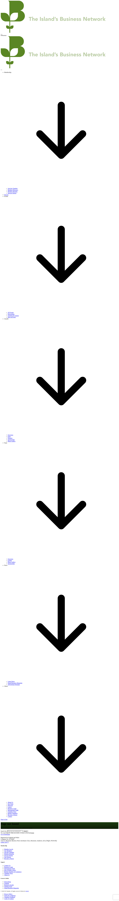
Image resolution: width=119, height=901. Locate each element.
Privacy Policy (8, 894)
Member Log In (8, 849)
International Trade (13, 810)
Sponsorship (11, 439)
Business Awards (9, 885)
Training (6, 883)
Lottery (10, 807)
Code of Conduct (9, 899)
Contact (10, 816)
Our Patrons (7, 857)
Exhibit (10, 560)
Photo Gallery (11, 441)
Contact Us (7, 865)
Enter (9, 436)
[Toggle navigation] (1, 34)
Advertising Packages (14, 684)
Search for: (4, 831)
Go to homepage (5, 834)
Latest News (11, 681)
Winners (10, 438)
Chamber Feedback (9, 897)
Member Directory (13, 190)
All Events (11, 312)
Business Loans (12, 808)
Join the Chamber (13, 188)
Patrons (6, 195)
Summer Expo (8, 886)
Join (6, 819)
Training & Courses (13, 315)
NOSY (27, 891)
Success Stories (12, 193)
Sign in (3, 819)
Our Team (10, 804)
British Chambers (12, 813)
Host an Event (12, 317)
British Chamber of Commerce (13, 872)
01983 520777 (5, 842)
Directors (10, 805)
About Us (10, 802)
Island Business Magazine (15, 683)
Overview (10, 435)
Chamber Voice (12, 812)
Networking (11, 314)
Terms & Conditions (10, 895)
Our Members (8, 851)
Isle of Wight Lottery (10, 870)
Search (25, 831)
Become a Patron (12, 815)
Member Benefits (12, 191)
